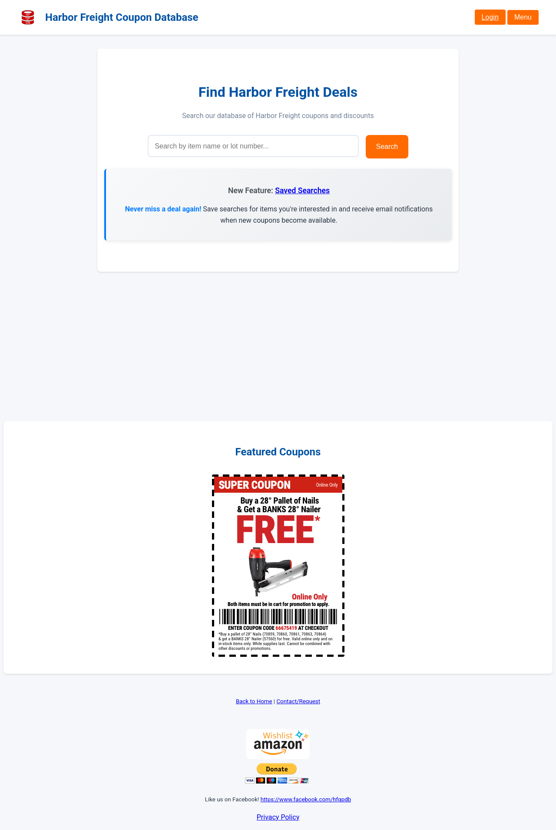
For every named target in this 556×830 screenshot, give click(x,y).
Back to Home (254, 701)
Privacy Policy (278, 817)
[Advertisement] (278, 346)
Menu (523, 17)
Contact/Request (298, 701)
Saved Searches (302, 190)
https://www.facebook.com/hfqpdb (306, 799)
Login (490, 17)
